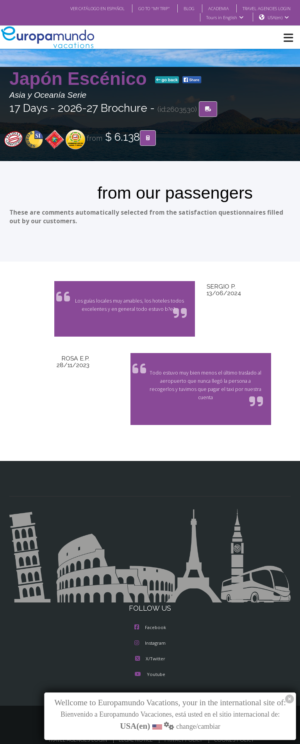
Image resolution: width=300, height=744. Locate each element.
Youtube (150, 666)
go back (167, 80)
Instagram (150, 635)
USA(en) (278, 17)
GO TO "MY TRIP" (143, 8)
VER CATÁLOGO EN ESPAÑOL (82, 8)
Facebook (150, 619)
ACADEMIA (211, 8)
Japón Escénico (80, 79)
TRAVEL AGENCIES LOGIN (264, 8)
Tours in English (224, 17)
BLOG (181, 8)
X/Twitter (150, 651)
